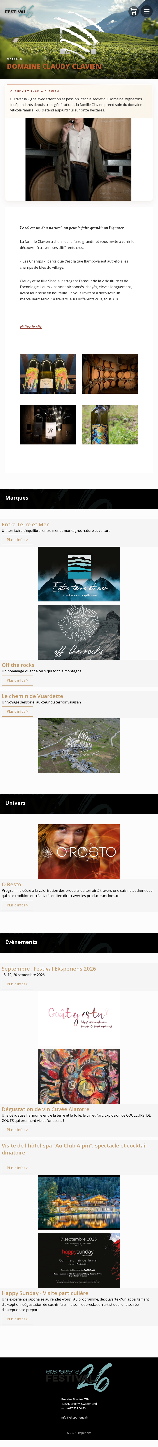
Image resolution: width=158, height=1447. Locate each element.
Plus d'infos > (18, 540)
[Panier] (133, 11)
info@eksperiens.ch (74, 1424)
